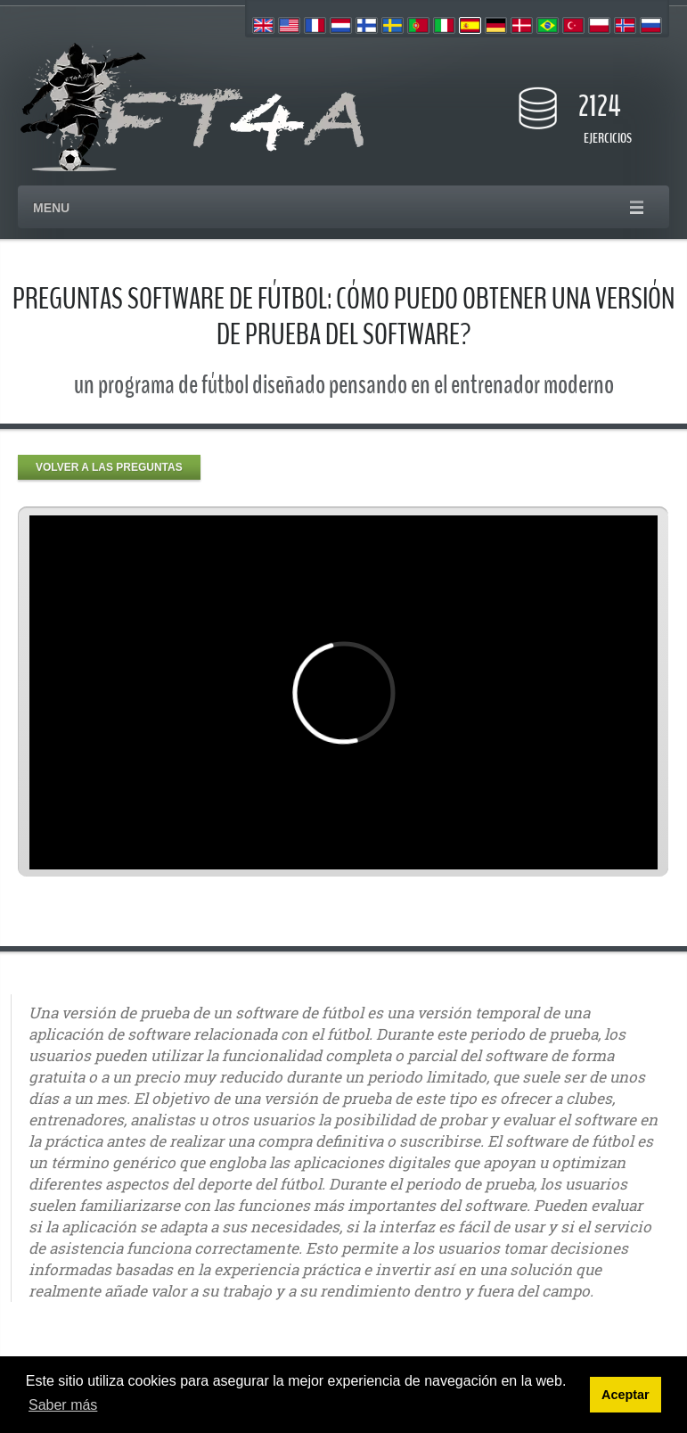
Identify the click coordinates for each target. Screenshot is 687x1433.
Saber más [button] (63, 1404)
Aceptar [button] (625, 1395)
